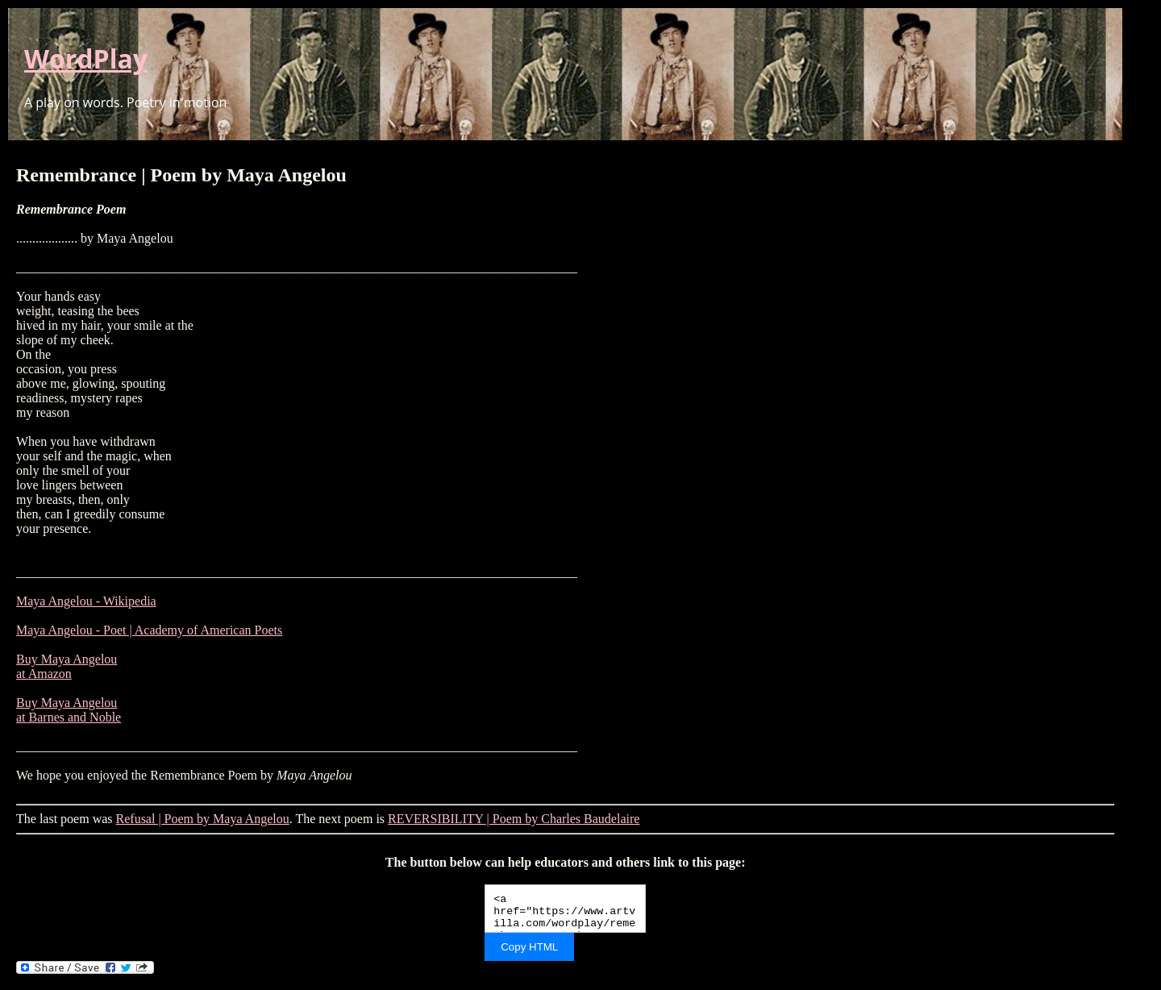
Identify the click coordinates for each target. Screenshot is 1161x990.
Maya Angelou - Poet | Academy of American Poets (149, 630)
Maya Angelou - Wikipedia (86, 601)
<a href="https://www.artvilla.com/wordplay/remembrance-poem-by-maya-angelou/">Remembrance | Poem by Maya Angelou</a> (565, 908)
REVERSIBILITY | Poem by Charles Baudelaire (513, 819)
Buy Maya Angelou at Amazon (66, 666)
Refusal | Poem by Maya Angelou (202, 819)
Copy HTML (529, 947)
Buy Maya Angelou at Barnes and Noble (68, 710)
